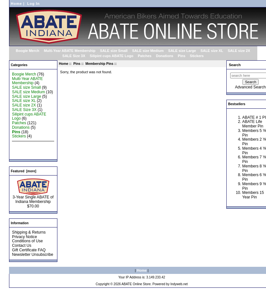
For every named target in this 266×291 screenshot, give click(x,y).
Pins (76, 63)
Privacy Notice (24, 237)
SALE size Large (182, 51)
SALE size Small (114, 51)
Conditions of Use (27, 241)
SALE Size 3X (73, 56)
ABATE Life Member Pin (252, 123)
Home (16, 3)
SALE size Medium (148, 51)
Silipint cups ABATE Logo (111, 56)
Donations (164, 56)
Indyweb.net (179, 284)
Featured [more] (23, 171)
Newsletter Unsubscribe (32, 254)
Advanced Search (250, 87)
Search (235, 65)
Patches (144, 56)
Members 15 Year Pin (253, 194)
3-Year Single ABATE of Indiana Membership (33, 198)
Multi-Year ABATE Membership (69, 51)
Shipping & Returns (28, 232)
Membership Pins (99, 63)
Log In (33, 3)
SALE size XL (212, 51)
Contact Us (21, 245)
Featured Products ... (30, 149)
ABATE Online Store (136, 284)
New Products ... (26, 145)
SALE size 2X (239, 51)
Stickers (197, 56)
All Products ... (24, 154)
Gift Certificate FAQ (28, 250)
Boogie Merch (27, 51)
